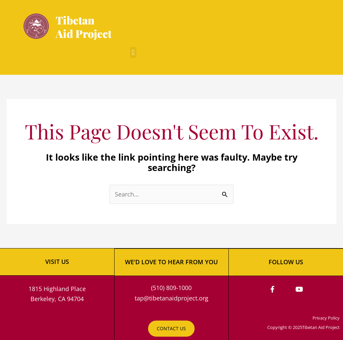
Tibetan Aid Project (84, 27)
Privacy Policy (326, 318)
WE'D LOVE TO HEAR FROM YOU (171, 262)
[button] (133, 52)
